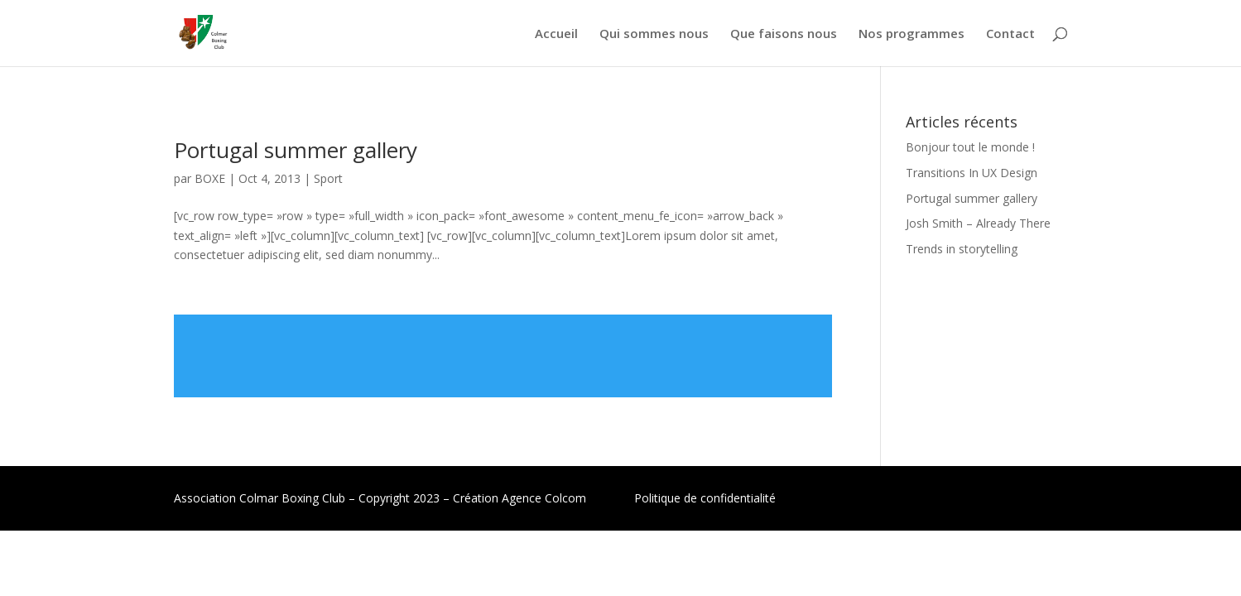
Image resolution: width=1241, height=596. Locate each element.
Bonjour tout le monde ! (970, 147)
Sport (328, 178)
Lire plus (503, 356)
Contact (1010, 34)
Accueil (556, 34)
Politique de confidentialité (705, 498)
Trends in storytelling (961, 249)
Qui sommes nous (654, 34)
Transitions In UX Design (971, 172)
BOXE (210, 178)
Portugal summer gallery (295, 150)
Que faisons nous (783, 34)
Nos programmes (911, 34)
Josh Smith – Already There (978, 223)
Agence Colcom (544, 498)
